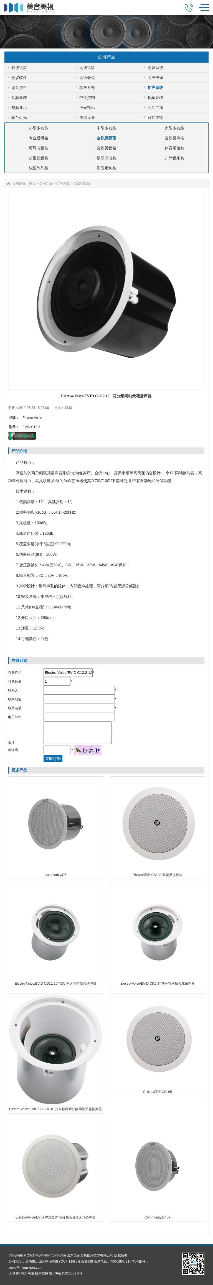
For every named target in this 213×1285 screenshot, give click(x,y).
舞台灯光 (19, 117)
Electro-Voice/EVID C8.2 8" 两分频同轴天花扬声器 (157, 983)
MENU (204, 7)
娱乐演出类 (106, 158)
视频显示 (19, 107)
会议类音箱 (106, 148)
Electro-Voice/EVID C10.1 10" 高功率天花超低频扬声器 (55, 983)
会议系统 (155, 67)
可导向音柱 (38, 148)
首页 (32, 183)
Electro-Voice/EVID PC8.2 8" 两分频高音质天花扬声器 (55, 1217)
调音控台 (19, 87)
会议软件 (19, 77)
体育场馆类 (174, 148)
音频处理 (19, 97)
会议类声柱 (174, 138)
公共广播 (155, 107)
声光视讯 (87, 107)
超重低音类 (38, 158)
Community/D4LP (157, 1217)
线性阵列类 (38, 168)
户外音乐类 (174, 158)
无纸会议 (87, 77)
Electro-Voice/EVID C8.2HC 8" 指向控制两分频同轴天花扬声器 (55, 1109)
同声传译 (155, 77)
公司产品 (46, 183)
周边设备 (87, 117)
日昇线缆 (155, 117)
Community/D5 (55, 875)
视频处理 (155, 97)
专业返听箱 (38, 138)
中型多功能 (106, 128)
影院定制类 (106, 168)
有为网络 (27, 1273)
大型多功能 (174, 128)
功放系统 (87, 87)
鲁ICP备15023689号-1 (65, 1273)
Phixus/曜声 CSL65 (157, 1092)
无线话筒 (87, 67)
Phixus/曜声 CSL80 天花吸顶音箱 (157, 875)
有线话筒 (19, 67)
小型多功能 (38, 128)
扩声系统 (155, 87)
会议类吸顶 (106, 138)
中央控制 (87, 97)
